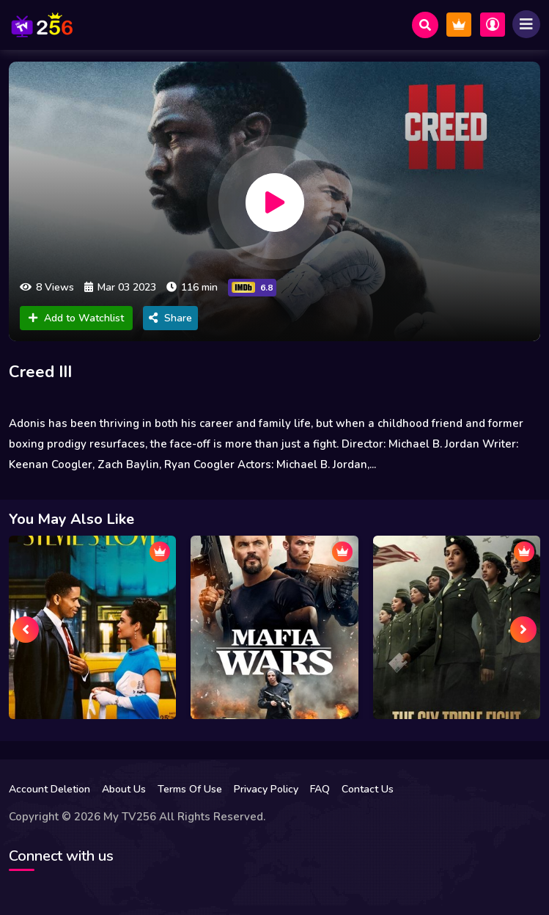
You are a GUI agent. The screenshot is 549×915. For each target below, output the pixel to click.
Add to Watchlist (76, 318)
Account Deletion (49, 789)
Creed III (40, 372)
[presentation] (25, 629)
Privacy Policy (266, 789)
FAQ (320, 789)
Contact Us (368, 789)
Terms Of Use (190, 789)
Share (170, 318)
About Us (124, 789)
